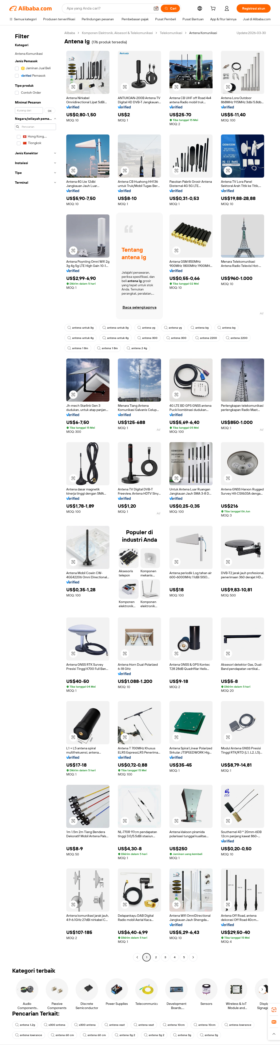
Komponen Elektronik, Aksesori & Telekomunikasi (117, 33)
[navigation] (35, 495)
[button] (156, 8)
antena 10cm (174, 1025)
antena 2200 (206, 338)
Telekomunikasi (171, 33)
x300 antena (54, 1025)
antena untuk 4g (80, 338)
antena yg (146, 328)
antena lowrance (237, 1025)
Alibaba (69, 33)
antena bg (200, 328)
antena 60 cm (62, 1035)
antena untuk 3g (80, 328)
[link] (274, 1010)
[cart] (213, 9)
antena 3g (182, 1035)
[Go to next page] (193, 957)
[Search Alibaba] (108, 8)
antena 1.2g (25, 1025)
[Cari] (170, 8)
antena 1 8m (77, 348)
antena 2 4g (137, 348)
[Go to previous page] (137, 957)
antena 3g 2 (125, 1035)
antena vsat (115, 1025)
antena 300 (147, 338)
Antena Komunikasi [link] (203, 33)
